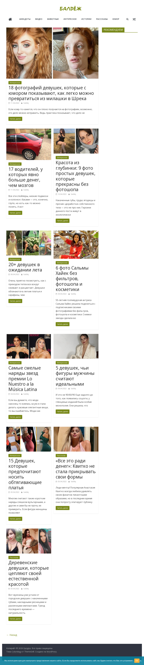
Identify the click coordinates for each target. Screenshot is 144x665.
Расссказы (102, 19)
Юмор (115, 19)
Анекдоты (25, 19)
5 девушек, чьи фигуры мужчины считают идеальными (75, 375)
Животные (53, 19)
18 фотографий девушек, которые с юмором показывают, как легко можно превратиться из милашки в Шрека (51, 92)
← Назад (11, 634)
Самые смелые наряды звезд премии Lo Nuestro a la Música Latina (24, 378)
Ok (137, 661)
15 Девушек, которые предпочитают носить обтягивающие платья (25, 473)
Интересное (70, 19)
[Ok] (140, 660)
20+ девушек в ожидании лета (25, 266)
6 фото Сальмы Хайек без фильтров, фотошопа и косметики (72, 278)
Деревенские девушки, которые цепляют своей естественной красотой (28, 573)
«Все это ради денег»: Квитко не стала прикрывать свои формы (76, 468)
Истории (86, 19)
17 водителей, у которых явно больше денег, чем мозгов (25, 177)
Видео (38, 19)
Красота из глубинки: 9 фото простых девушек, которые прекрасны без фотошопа (75, 175)
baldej (26, 103)
